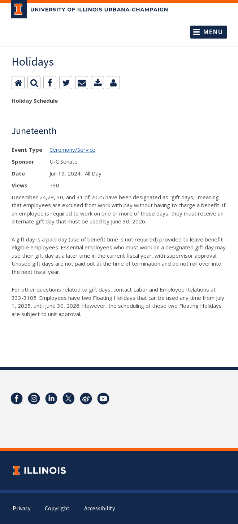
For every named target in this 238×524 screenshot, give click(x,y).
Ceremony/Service (72, 149)
